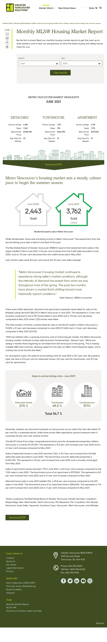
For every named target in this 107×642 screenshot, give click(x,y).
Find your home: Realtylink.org (21, 586)
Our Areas (11, 564)
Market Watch (46, 8)
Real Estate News (67, 8)
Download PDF (53, 164)
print (7, 38)
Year (63, 58)
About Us (10, 561)
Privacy (9, 571)
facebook (63, 580)
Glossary (10, 592)
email (7, 34)
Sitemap (100, 623)
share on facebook (7, 42)
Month (21, 58)
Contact (10, 558)
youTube (83, 580)
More (93, 8)
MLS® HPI (11, 607)
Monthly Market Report (22, 23)
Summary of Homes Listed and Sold (24, 611)
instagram (89, 580)
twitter (70, 580)
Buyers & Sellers (14, 589)
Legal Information (15, 568)
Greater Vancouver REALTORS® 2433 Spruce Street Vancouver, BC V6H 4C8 (77, 556)
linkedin (76, 580)
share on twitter (7, 47)
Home (18, 7)
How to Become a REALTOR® (20, 583)
